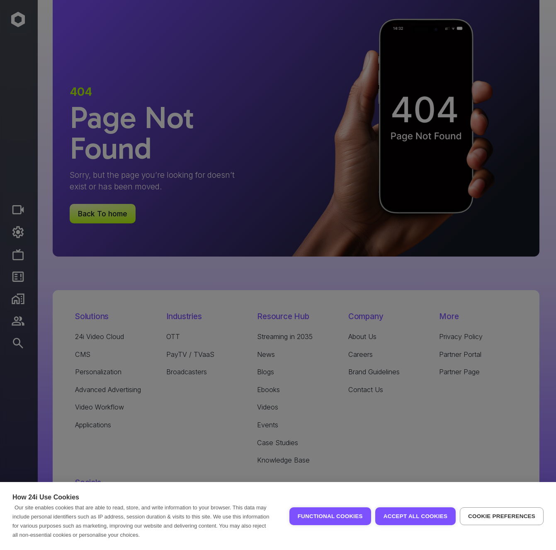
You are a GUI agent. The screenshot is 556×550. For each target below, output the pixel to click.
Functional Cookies (330, 516)
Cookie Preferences (501, 516)
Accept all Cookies (415, 516)
